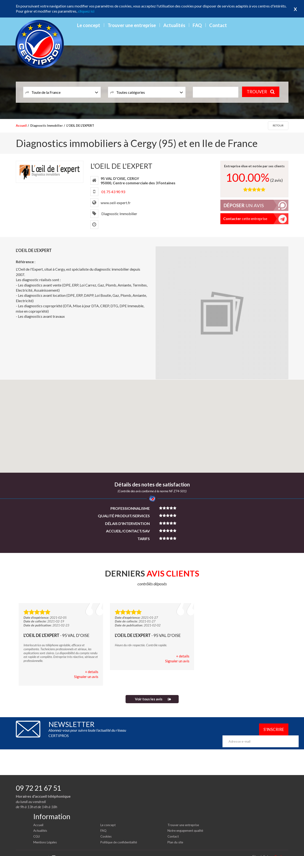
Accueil (21, 125)
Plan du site (175, 835)
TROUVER (262, 92)
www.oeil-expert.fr (116, 202)
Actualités (174, 25)
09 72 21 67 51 (38, 780)
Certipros (281, 849)
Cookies (106, 829)
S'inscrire (272, 730)
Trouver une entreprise (132, 25)
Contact (218, 25)
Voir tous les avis (148, 699)
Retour (278, 125)
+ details (91, 672)
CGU (37, 829)
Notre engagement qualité (186, 823)
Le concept (88, 25)
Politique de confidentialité (120, 835)
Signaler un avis (86, 677)
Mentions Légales (46, 835)
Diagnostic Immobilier (46, 125)
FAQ (197, 25)
